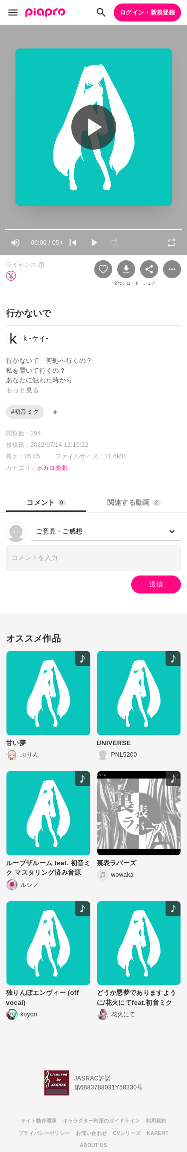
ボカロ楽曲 (52, 467)
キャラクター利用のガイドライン (101, 1120)
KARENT (158, 1133)
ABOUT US (93, 1145)
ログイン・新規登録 (147, 12)
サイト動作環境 (38, 1120)
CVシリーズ (127, 1133)
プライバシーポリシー (44, 1133)
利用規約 (156, 1120)
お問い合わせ (91, 1133)
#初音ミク (25, 411)
